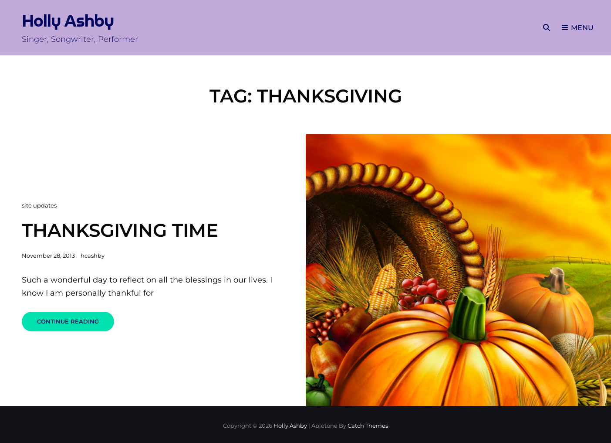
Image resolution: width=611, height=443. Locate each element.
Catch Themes (368, 425)
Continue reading (75, 324)
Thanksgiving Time (120, 230)
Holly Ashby (68, 21)
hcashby (93, 255)
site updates (39, 205)
